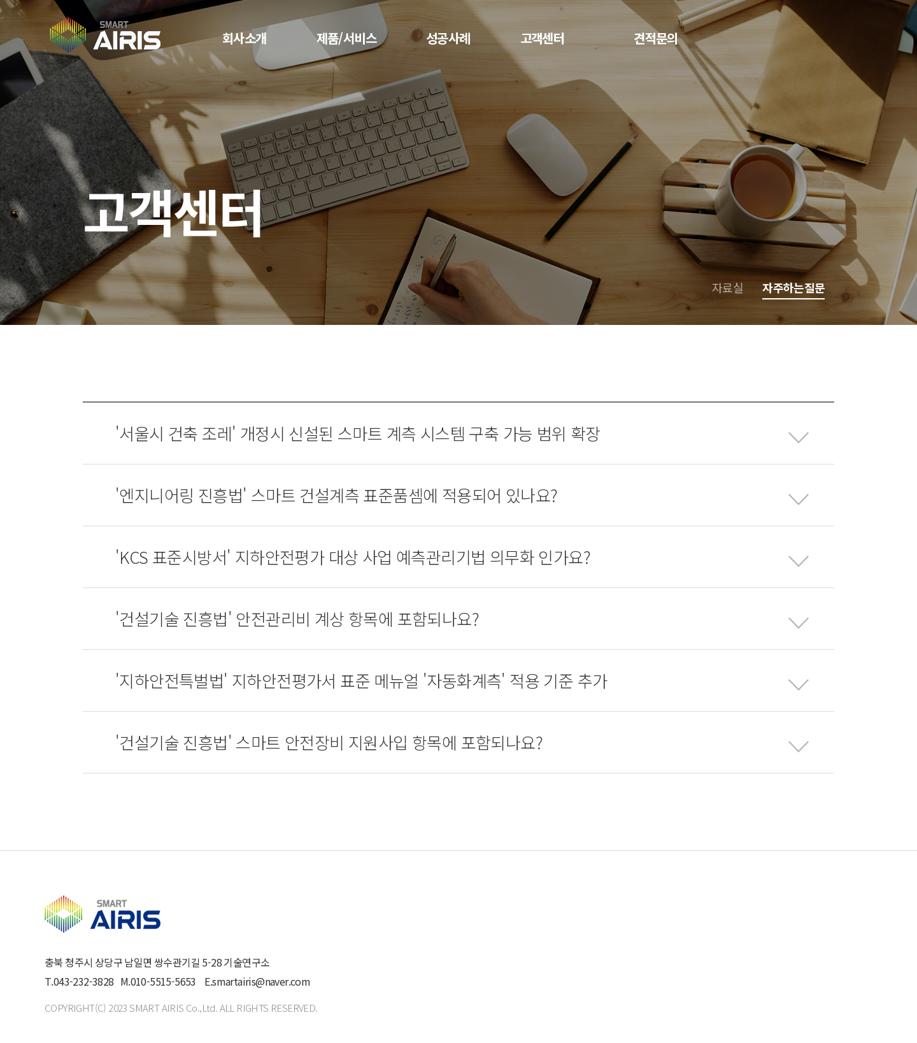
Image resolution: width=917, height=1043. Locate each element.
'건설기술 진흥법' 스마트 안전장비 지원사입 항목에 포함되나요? (329, 742)
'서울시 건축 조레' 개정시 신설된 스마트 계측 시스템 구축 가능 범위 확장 (358, 433)
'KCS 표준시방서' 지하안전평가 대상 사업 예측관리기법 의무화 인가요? (352, 556)
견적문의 (656, 38)
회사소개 (244, 38)
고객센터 (542, 38)
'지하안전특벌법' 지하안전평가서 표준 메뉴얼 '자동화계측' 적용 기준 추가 (361, 680)
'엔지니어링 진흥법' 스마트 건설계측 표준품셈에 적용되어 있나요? (336, 495)
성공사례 (448, 38)
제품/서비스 (346, 38)
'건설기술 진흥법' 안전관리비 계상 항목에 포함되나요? (297, 618)
